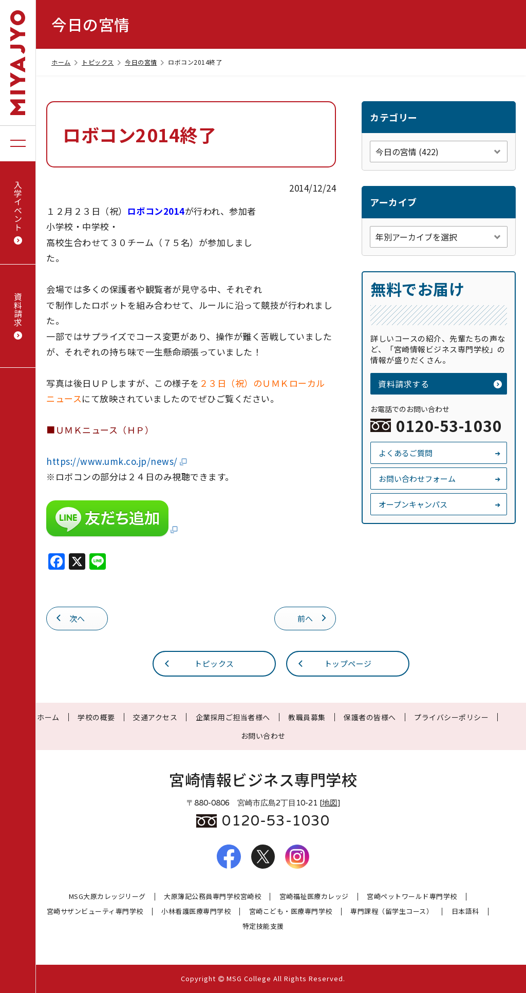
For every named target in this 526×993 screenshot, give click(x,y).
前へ (312, 617)
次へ (69, 617)
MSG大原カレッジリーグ (107, 897)
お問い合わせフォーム (440, 478)
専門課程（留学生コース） (391, 911)
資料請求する (440, 384)
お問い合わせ (263, 736)
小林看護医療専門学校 (196, 911)
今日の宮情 (145, 62)
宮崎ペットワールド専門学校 (412, 897)
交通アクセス (155, 717)
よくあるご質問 (440, 452)
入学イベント (18, 212)
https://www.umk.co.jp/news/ (117, 461)
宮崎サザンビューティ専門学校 (95, 911)
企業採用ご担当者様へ (233, 717)
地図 (329, 803)
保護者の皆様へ (370, 717)
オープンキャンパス (440, 504)
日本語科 (465, 911)
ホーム (65, 62)
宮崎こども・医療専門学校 (290, 911)
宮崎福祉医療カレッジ (314, 897)
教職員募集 (307, 717)
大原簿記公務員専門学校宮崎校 (212, 897)
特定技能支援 (263, 926)
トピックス (102, 62)
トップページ (334, 663)
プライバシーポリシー (451, 717)
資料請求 (18, 316)
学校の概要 (96, 717)
